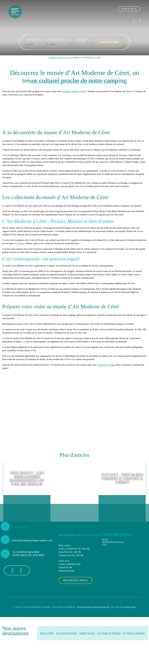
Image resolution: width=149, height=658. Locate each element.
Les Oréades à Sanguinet (134, 633)
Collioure (20, 243)
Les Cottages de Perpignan (109, 633)
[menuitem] (123, 539)
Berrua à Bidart (47, 633)
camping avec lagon (106, 365)
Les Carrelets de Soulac (66, 633)
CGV (104, 544)
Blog (105, 539)
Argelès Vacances (87, 633)
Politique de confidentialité (93, 607)
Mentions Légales (113, 542)
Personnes (81, 39)
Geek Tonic (130, 607)
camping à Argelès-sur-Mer (74, 91)
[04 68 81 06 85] (129, 8)
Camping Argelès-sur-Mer (60, 57)
